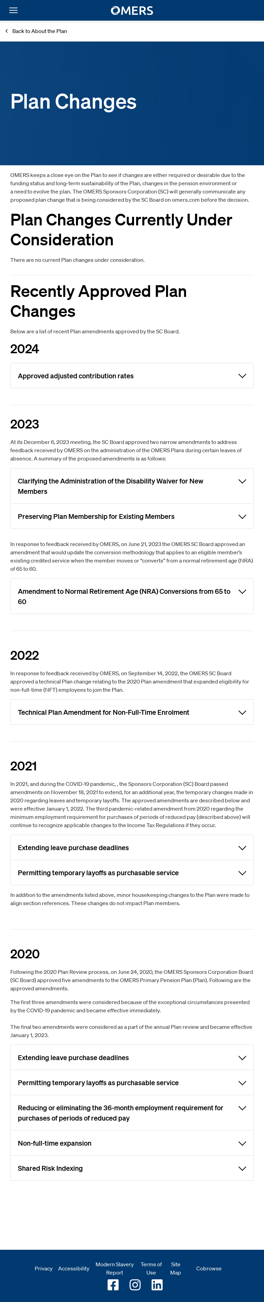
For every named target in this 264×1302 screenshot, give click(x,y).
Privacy (44, 1268)
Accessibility (73, 1268)
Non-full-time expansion (132, 1142)
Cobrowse (209, 1268)
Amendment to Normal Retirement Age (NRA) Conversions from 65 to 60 (132, 595)
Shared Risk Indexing (132, 1167)
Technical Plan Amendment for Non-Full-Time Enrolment (132, 711)
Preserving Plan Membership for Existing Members (132, 516)
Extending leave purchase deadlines (132, 847)
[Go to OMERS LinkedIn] (157, 1285)
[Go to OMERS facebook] (113, 1285)
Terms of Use (151, 1268)
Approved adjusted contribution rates (132, 375)
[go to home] (132, 10)
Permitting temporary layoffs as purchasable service (132, 872)
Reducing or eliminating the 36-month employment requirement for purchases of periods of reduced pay (132, 1112)
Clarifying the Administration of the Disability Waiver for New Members (132, 485)
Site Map (175, 1268)
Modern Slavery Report (115, 1268)
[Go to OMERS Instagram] (135, 1285)
